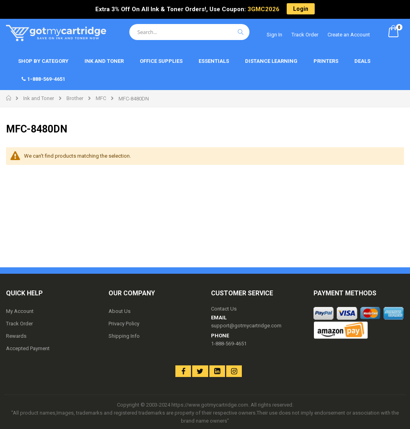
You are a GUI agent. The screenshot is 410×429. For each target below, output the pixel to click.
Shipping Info (124, 336)
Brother (74, 98)
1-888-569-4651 (229, 344)
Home (9, 98)
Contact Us (224, 309)
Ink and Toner (38, 98)
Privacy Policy (124, 324)
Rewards (16, 336)
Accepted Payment (28, 348)
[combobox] (189, 32)
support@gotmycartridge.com (246, 326)
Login (300, 9)
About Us (120, 311)
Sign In (274, 35)
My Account (20, 311)
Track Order (304, 35)
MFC (101, 98)
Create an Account (349, 35)
